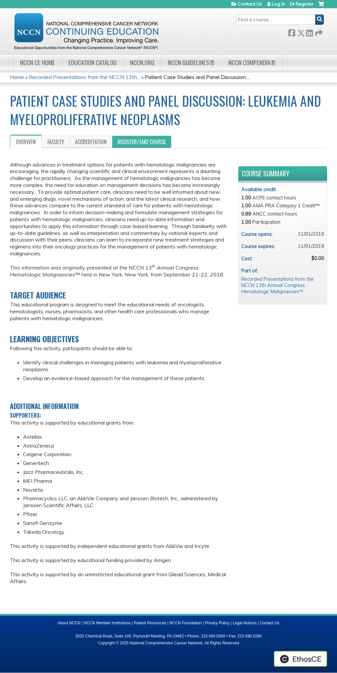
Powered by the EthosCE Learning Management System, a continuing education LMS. (300, 659)
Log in (278, 4)
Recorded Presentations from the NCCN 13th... (84, 77)
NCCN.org (142, 62)
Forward (318, 32)
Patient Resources (150, 623)
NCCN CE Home (37, 62)
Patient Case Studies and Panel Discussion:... (197, 77)
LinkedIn (309, 32)
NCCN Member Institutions (107, 623)
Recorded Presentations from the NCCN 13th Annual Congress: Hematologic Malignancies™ (277, 285)
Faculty (55, 142)
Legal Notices (245, 623)
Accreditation (91, 142)
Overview (26, 142)
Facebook (291, 32)
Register (304, 4)
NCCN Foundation (185, 623)
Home (17, 77)
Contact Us (250, 4)
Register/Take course (141, 142)
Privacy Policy (217, 623)
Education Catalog (92, 62)
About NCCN (69, 623)
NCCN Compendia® (252, 62)
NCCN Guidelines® (191, 62)
